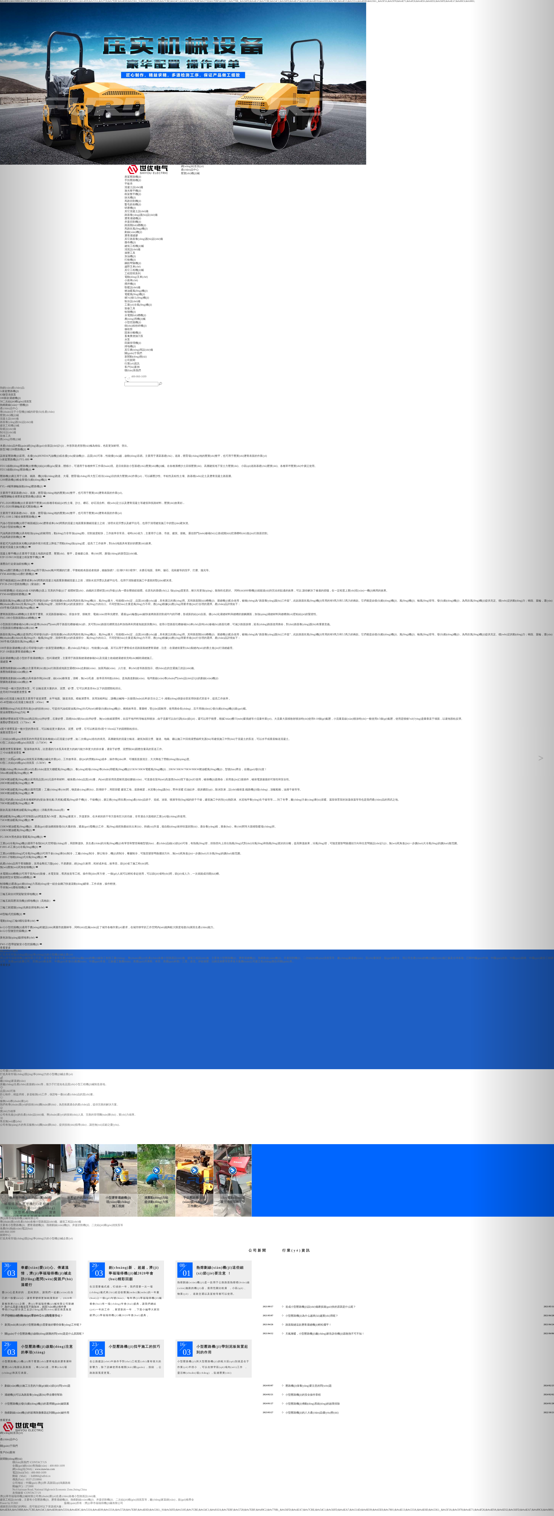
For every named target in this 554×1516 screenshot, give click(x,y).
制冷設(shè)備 (133, 301)
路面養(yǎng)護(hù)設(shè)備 (141, 214)
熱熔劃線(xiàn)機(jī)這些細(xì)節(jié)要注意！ (220, 1270)
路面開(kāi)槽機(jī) (135, 225)
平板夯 (129, 183)
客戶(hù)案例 (132, 367)
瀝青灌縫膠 (131, 235)
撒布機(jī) (130, 242)
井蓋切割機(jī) (133, 221)
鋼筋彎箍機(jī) (133, 263)
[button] (41, 758)
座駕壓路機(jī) (133, 176)
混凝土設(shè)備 (134, 187)
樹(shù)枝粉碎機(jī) (136, 325)
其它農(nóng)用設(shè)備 (139, 349)
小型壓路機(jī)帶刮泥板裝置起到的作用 (222, 1349)
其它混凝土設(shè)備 (137, 211)
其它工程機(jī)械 (134, 270)
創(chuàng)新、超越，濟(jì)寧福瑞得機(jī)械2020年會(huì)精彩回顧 (134, 1273)
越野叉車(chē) (133, 266)
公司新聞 (130, 360)
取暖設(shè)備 (133, 287)
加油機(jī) (130, 256)
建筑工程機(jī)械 (134, 246)
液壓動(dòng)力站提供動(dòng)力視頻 (156, 1202)
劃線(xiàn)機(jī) (133, 232)
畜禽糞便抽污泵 (134, 336)
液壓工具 (130, 252)
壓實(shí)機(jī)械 (190, 173)
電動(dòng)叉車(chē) (136, 276)
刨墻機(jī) (130, 311)
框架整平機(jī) (133, 194)
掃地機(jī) (130, 346)
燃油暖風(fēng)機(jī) (136, 290)
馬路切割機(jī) (133, 201)
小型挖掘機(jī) (133, 322)
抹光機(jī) (130, 197)
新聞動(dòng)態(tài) (136, 356)
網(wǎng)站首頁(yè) (192, 166)
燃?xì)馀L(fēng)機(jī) (137, 297)
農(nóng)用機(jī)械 (135, 318)
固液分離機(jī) (133, 332)
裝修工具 (130, 308)
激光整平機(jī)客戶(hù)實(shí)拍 (30, 1197)
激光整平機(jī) (133, 190)
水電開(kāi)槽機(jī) (135, 315)
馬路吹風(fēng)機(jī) (136, 228)
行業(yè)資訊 (132, 363)
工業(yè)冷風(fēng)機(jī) (138, 304)
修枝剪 (129, 329)
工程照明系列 (133, 273)
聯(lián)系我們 (133, 370)
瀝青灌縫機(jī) (133, 218)
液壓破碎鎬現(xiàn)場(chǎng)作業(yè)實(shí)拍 (80, 1202)
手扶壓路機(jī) (133, 180)
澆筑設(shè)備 (133, 249)
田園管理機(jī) (133, 343)
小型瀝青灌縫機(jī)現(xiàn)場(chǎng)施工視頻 (118, 1202)
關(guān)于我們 (133, 353)
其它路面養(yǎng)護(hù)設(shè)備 (144, 239)
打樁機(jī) (130, 259)
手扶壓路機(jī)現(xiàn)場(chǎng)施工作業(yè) (194, 1202)
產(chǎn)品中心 (190, 169)
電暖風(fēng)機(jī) (135, 294)
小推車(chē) (131, 280)
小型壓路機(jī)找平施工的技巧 (134, 1346)
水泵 (127, 339)
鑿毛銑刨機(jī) (133, 204)
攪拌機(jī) (130, 283)
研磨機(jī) (130, 207)
